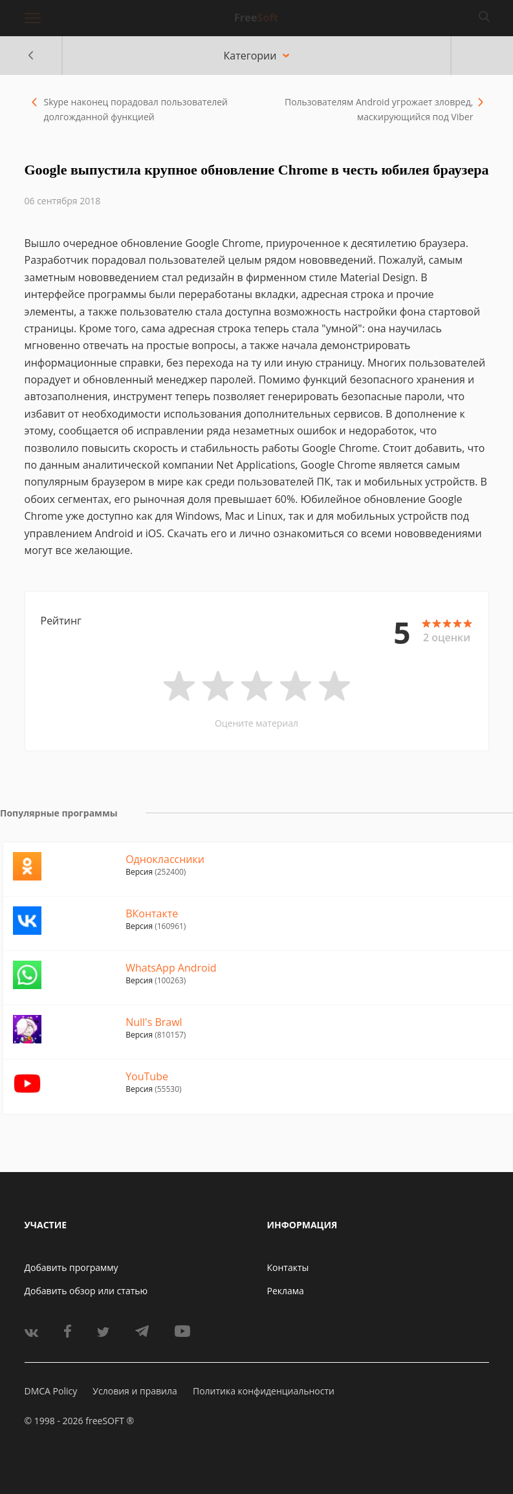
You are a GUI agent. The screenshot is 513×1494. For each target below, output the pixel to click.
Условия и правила (135, 1391)
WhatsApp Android (171, 968)
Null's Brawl (154, 1022)
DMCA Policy (51, 1391)
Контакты (288, 1267)
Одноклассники (165, 859)
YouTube (147, 1076)
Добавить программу (71, 1267)
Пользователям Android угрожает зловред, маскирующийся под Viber (379, 109)
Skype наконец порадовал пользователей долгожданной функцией (136, 109)
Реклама (285, 1291)
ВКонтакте (152, 913)
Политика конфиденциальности (263, 1391)
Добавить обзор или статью (86, 1291)
